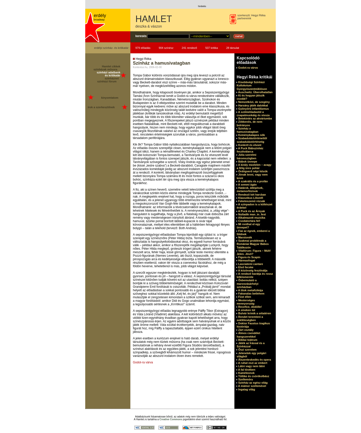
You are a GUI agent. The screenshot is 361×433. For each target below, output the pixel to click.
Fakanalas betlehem (251, 293)
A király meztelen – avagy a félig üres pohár (254, 166)
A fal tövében (246, 369)
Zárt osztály (245, 329)
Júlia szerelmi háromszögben (246, 156)
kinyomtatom (109, 97)
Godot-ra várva (143, 362)
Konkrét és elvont (249, 145)
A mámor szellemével (252, 385)
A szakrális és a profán (253, 181)
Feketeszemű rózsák (251, 201)
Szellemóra (245, 379)
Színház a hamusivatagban (247, 130)
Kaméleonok (246, 372)
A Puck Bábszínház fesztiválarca (250, 150)
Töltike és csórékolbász (253, 376)
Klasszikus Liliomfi (250, 197)
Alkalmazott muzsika (251, 217)
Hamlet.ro (141, 419)
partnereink (244, 18)
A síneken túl (246, 310)
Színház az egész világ (252, 382)
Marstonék (245, 237)
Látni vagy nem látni (251, 366)
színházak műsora (105, 69)
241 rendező (189, 47)
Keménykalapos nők (251, 134)
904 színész (166, 47)
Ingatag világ (246, 389)
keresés (141, 36)
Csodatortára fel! (249, 220)
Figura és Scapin (249, 257)
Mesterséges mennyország (246, 302)
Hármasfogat (246, 260)
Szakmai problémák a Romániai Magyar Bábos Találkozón (253, 244)
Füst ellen (244, 296)
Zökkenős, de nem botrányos (249, 123)
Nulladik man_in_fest (252, 214)
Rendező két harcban (252, 194)
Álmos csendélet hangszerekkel (248, 335)
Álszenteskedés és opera (254, 359)
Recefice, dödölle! (250, 306)
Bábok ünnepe (247, 161)
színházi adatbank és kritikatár (108, 74)
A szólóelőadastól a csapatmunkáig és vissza (253, 113)
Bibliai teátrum (247, 339)
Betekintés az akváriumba (255, 118)
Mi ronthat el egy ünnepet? (248, 226)
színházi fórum (107, 81)
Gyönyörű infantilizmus (253, 108)
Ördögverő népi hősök (252, 171)
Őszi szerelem (247, 349)
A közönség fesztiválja (252, 270)
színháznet (112, 78)
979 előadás (142, 47)
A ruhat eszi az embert (252, 362)
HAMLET (153, 19)
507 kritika (211, 47)
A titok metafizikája (250, 290)
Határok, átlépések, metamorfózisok (250, 189)
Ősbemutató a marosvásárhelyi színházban (247, 283)
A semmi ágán (247, 184)
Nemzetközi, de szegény (254, 101)
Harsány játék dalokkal (253, 105)
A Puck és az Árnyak (251, 211)
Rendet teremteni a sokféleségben (250, 318)
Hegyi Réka (258, 15)
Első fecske (245, 267)
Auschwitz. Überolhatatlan (255, 92)
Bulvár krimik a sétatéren (254, 313)
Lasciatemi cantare (250, 263)
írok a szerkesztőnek (101, 107)
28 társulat (232, 47)
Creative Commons (170, 419)
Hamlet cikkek (111, 66)
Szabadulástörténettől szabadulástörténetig (252, 140)
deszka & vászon (148, 26)
